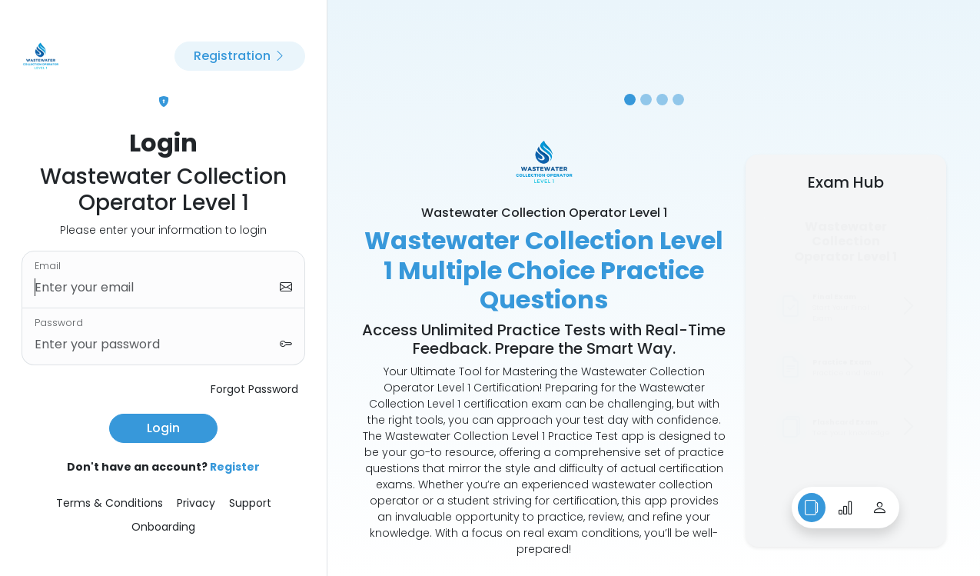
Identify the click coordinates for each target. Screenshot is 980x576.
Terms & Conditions (109, 503)
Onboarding (163, 526)
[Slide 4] (678, 99)
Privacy (196, 503)
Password (59, 322)
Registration (240, 56)
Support (250, 503)
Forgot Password (254, 389)
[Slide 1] (630, 99)
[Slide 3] (662, 99)
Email (48, 265)
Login (163, 428)
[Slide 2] (646, 99)
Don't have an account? (163, 466)
